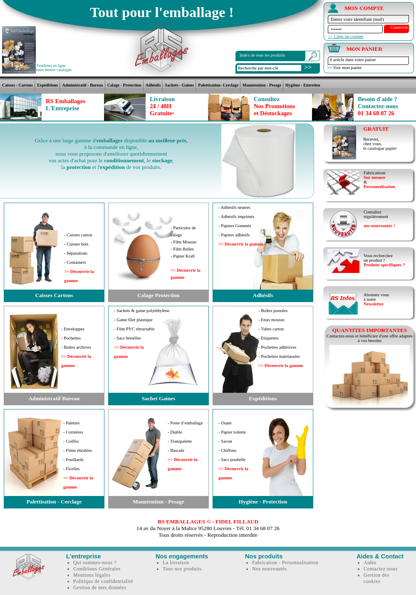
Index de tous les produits (262, 55)
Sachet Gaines (158, 398)
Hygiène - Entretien (302, 85)
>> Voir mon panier (343, 67)
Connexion (399, 27)
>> (308, 67)
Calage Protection (158, 295)
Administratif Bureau (53, 398)
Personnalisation (379, 186)
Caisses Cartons (54, 295)
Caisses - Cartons (17, 85)
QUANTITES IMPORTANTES (369, 330)
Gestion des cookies (376, 578)
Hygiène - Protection (263, 501)
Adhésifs (153, 85)
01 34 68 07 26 (378, 106)
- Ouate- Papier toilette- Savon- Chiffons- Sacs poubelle (233, 450)
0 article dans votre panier (353, 59)
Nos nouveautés (269, 569)
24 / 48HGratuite (162, 106)
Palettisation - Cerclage (54, 501)
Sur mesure (374, 177)
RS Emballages (65, 105)
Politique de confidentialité (103, 581)
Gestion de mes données (99, 587)
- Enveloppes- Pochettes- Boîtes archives (76, 347)
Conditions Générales (97, 569)
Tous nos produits (182, 569)
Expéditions (47, 85)
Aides (370, 562)
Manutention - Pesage (262, 85)
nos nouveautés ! (379, 225)
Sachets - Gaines (179, 85)
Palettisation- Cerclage (218, 85)
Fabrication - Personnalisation (285, 562)
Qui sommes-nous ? (94, 562)
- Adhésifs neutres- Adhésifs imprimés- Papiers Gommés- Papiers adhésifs (240, 225)
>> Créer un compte (346, 36)
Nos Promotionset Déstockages (274, 106)
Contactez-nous (381, 569)
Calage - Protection (124, 85)
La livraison (176, 562)
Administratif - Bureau (82, 85)
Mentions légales (92, 575)
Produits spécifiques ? (384, 265)
